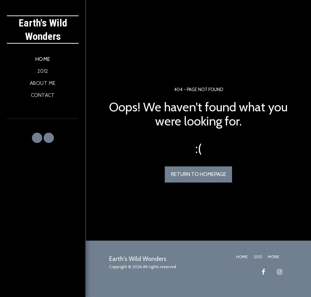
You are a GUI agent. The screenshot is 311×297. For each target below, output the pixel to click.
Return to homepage (198, 174)
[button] (37, 138)
